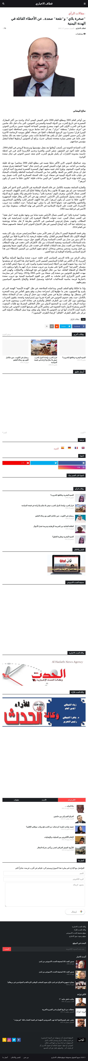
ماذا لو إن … (69, 806)
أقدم (5, 433)
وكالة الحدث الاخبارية (79, 927)
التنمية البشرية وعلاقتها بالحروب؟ (74, 357)
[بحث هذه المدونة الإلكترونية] (48, 949)
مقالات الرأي (76, 13)
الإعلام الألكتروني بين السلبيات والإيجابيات (59, 837)
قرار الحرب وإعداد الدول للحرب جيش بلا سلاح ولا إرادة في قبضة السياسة (45, 360)
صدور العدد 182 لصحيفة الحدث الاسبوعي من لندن (56, 972)
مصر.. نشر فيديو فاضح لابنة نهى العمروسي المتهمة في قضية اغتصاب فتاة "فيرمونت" (43, 1020)
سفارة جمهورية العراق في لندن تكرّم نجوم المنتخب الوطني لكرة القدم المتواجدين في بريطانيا (41, 982)
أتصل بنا (5, 1057)
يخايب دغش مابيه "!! (66, 999)
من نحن (26, 1057)
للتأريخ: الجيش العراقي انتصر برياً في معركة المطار (55, 848)
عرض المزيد (6, 334)
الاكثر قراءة (71, 800)
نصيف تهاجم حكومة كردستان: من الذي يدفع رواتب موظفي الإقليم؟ (50, 827)
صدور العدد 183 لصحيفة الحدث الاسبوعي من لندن (56, 961)
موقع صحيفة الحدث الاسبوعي (76, 933)
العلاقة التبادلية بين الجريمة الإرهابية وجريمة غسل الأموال (53, 526)
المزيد (56, 449)
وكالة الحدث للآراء (80, 930)
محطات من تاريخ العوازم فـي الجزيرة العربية (58, 1009)
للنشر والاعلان (15, 1057)
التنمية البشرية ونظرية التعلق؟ (63, 537)
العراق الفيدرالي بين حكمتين (64, 816)
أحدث (82, 433)
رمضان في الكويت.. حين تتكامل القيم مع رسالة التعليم (17, 359)
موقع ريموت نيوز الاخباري (77, 936)
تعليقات (16, 800)
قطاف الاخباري (44, 3)
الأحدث (44, 800)
